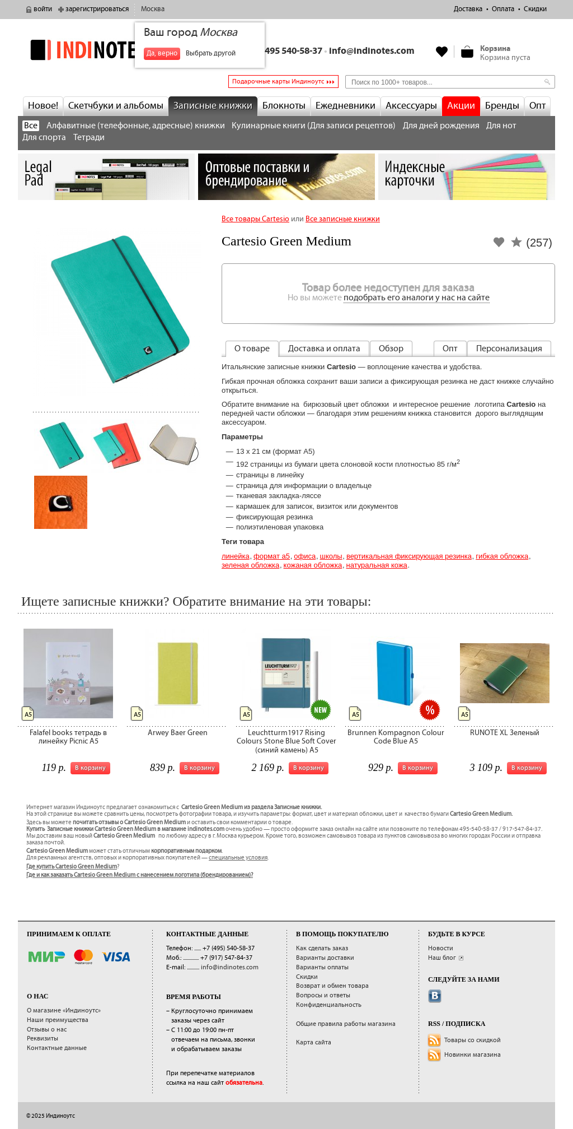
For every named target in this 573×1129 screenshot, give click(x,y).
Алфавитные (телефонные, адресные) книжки (135, 126)
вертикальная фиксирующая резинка (409, 556)
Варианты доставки (325, 957)
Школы (331, 556)
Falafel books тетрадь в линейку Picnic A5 (68, 737)
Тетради (89, 137)
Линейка (236, 556)
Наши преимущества (57, 1020)
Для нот (501, 126)
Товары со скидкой (472, 1040)
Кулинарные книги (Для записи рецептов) (314, 126)
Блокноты (284, 105)
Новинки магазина (472, 1054)
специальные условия (238, 857)
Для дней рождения (441, 126)
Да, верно (162, 53)
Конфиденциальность (328, 1005)
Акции (461, 105)
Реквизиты (42, 1038)
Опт (537, 105)
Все (30, 126)
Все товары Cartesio (255, 219)
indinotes (106, 50)
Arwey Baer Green (178, 732)
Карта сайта (313, 1042)
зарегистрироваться (97, 9)
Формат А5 (271, 556)
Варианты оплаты (322, 967)
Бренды (502, 105)
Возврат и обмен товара (332, 985)
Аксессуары (411, 105)
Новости (440, 948)
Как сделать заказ (322, 948)
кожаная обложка (313, 565)
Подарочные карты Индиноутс (278, 81)
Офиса (305, 556)
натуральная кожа (376, 565)
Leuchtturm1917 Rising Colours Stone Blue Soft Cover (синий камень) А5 (286, 741)
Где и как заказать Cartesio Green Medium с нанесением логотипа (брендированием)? (139, 875)
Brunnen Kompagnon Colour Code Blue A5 (395, 737)
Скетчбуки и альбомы (115, 105)
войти (43, 9)
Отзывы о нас (47, 1029)
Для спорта (44, 137)
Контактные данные (57, 1048)
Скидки (535, 9)
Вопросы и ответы (323, 995)
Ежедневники (345, 105)
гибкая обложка (502, 556)
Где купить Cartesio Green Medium (71, 866)
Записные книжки (212, 105)
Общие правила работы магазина (346, 1024)
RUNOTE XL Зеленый (504, 732)
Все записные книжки (343, 219)
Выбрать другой (211, 53)
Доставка (468, 9)
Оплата (503, 9)
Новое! (43, 105)
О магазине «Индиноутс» (64, 1010)
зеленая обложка (250, 565)
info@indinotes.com (372, 51)
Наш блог (442, 957)
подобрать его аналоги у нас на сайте (417, 298)
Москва (153, 9)
